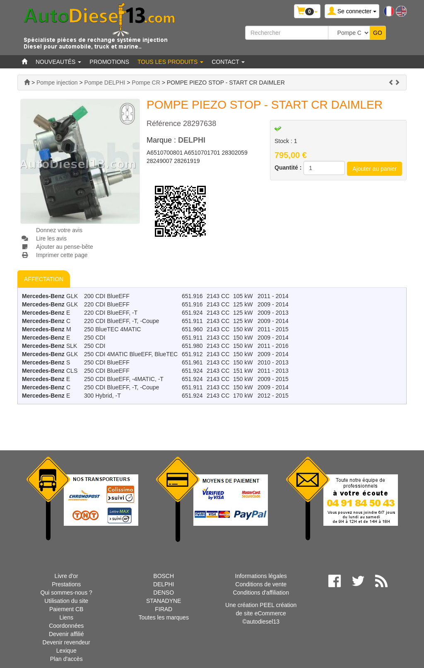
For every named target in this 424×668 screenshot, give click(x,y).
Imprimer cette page (62, 255)
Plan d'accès (66, 659)
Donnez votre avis (59, 230)
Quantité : (288, 167)
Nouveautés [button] (58, 61)
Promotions (109, 61)
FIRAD (163, 609)
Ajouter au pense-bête (64, 246)
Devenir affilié (66, 634)
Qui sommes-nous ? (66, 592)
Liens (66, 617)
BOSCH (163, 576)
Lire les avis (51, 238)
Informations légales (261, 576)
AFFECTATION (43, 279)
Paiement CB (66, 609)
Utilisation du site (66, 601)
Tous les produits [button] (170, 61)
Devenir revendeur (66, 642)
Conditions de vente (261, 584)
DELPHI (191, 140)
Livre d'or (66, 576)
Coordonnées (66, 625)
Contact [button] (228, 61)
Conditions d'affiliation (261, 592)
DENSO (163, 592)
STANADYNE (163, 601)
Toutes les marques (163, 617)
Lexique (66, 650)
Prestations (66, 584)
